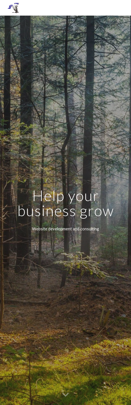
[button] (65, 395)
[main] (65, 203)
